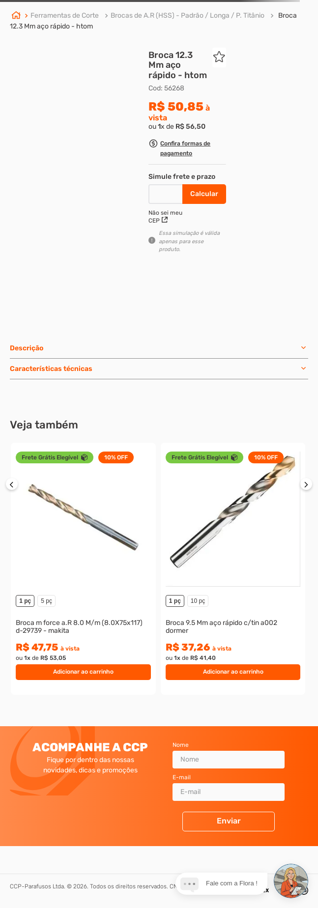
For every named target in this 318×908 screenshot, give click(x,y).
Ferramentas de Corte (64, 15)
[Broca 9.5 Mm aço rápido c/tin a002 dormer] (233, 569)
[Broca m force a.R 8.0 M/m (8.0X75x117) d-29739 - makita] (83, 569)
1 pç (25, 600)
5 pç (46, 600)
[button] (187, 150)
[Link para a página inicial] (16, 16)
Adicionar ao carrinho (83, 671)
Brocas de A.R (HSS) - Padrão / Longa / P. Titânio (187, 15)
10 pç (198, 600)
